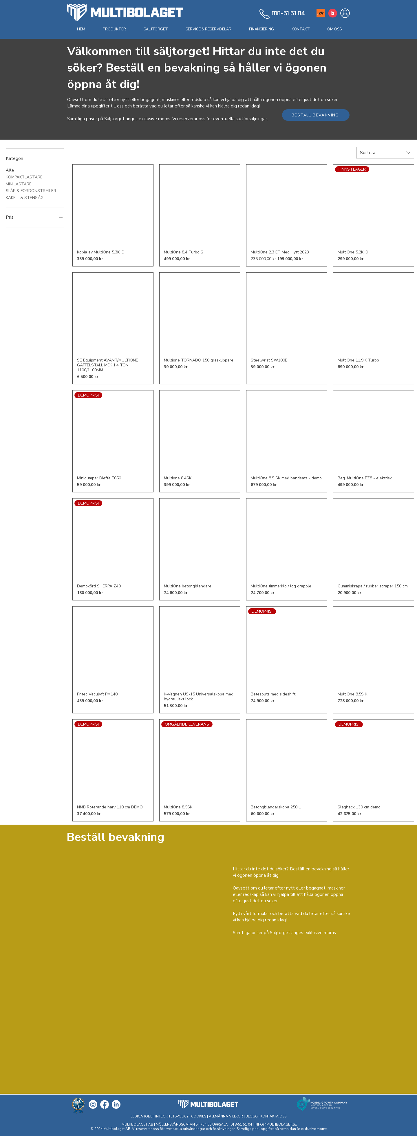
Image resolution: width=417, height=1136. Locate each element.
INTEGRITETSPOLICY (172, 1116)
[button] (114, 29)
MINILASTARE (19, 184)
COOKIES (198, 1116)
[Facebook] (104, 1104)
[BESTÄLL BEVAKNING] (316, 115)
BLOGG (252, 1116)
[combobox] (385, 152)
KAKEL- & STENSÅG (24, 197)
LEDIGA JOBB (142, 1116)
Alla (10, 170)
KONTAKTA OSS (273, 1116)
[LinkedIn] (116, 1104)
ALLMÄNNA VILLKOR (226, 1116)
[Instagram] (93, 1104)
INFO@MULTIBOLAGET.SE (276, 1124)
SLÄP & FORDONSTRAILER (31, 190)
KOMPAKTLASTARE (24, 177)
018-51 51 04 (242, 1124)
